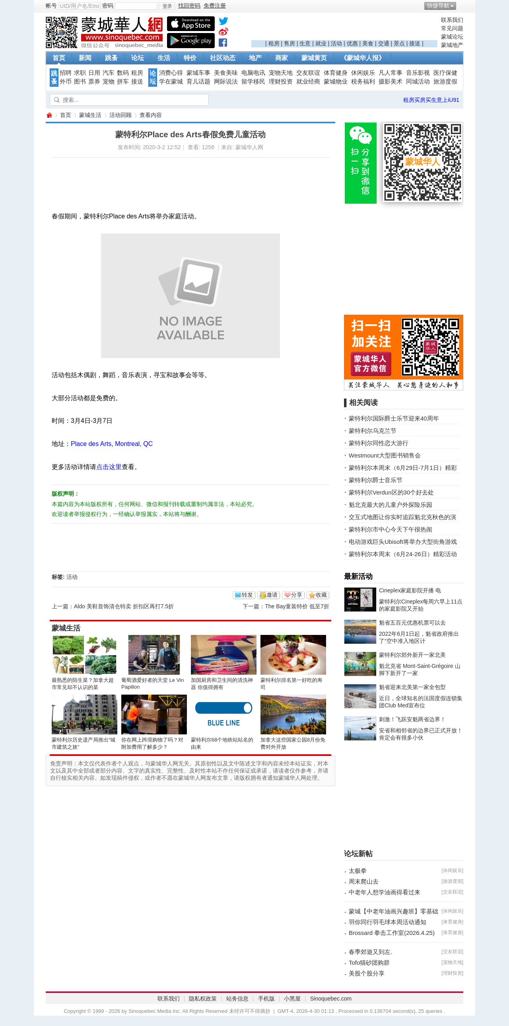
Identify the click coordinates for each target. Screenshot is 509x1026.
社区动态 (222, 58)
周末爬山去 (364, 881)
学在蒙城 (171, 81)
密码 (107, 5)
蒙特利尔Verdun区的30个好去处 (391, 492)
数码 (123, 73)
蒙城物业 (336, 81)
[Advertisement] (344, 28)
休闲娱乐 (363, 73)
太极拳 (358, 870)
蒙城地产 (452, 45)
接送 (414, 43)
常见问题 (452, 28)
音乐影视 (418, 73)
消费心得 (171, 73)
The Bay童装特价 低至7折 (297, 606)
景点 (399, 43)
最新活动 (358, 576)
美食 (367, 43)
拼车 (123, 81)
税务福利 (363, 81)
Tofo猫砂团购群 (369, 962)
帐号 (51, 5)
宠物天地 (281, 73)
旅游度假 (445, 81)
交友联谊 (308, 73)
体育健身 (336, 73)
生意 (305, 43)
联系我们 (452, 20)
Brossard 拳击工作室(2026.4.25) (392, 932)
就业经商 (308, 81)
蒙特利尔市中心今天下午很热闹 (390, 529)
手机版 (266, 998)
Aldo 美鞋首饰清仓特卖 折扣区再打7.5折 (124, 606)
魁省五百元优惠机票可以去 (412, 622)
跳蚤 (111, 58)
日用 (94, 73)
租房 (274, 43)
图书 (80, 81)
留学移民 (253, 81)
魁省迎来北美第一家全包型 (412, 687)
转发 (247, 595)
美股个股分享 (367, 973)
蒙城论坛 (452, 36)
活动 (336, 43)
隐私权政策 (203, 998)
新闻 (85, 58)
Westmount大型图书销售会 (385, 455)
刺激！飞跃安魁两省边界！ (412, 719)
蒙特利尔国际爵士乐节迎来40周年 (394, 418)
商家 (281, 58)
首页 (58, 58)
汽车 (109, 73)
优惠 (352, 43)
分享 (296, 595)
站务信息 (237, 998)
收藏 (321, 595)
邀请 (272, 595)
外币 (66, 81)
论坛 (137, 58)
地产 (255, 58)
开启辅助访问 (461, 5)
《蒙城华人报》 (362, 58)
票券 (94, 81)
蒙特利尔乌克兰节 (372, 430)
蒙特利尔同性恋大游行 (378, 443)
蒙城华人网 (49, 115)
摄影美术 (390, 81)
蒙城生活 (90, 115)
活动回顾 (120, 115)
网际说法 (226, 81)
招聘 (66, 73)
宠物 (109, 81)
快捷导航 (438, 5)
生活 (163, 58)
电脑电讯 (253, 73)
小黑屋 (292, 998)
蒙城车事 (198, 73)
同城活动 (418, 81)
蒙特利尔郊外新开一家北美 (412, 655)
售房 (289, 43)
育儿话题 (198, 81)
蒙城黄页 (314, 58)
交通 (383, 43)
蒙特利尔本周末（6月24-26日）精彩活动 (403, 554)
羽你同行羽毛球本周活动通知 (387, 922)
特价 (190, 58)
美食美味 (226, 73)
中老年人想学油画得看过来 (384, 892)
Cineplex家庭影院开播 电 (410, 590)
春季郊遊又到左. (370, 951)
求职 (80, 73)
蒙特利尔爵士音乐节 (375, 480)
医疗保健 (445, 73)
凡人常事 (390, 73)
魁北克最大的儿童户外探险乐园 (390, 504)
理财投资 (281, 81)
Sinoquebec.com (331, 998)
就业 (320, 43)
